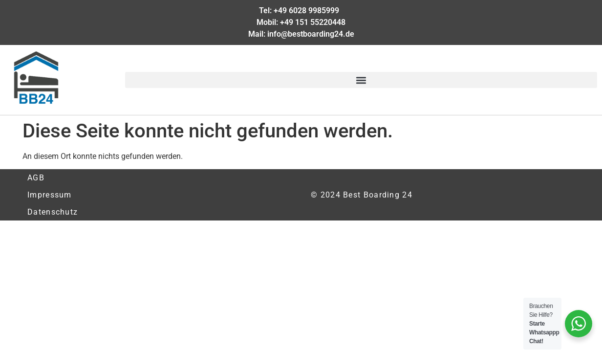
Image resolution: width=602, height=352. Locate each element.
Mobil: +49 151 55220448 (301, 22)
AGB (35, 177)
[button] (361, 80)
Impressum (49, 194)
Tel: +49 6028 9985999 (301, 10)
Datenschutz (52, 212)
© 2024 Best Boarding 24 (361, 194)
